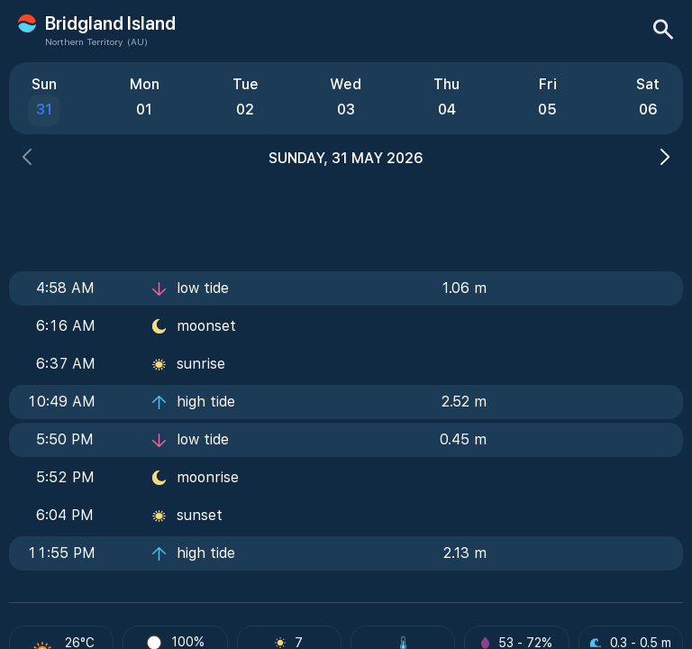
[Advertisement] (346, 214)
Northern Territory (84, 41)
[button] (27, 159)
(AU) (137, 41)
